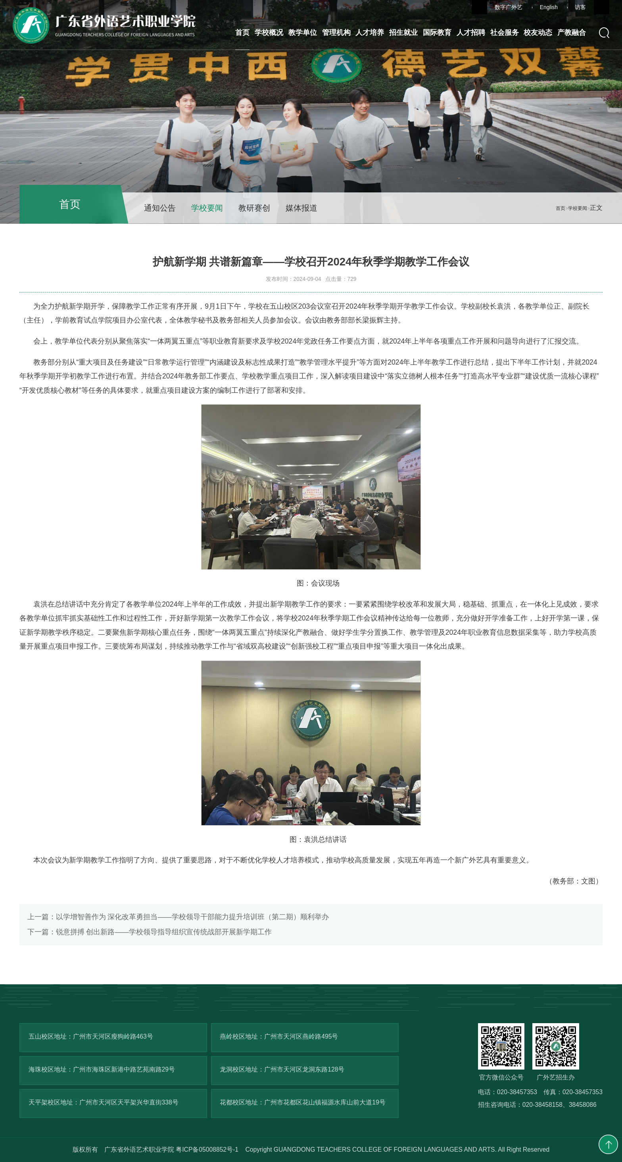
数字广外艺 (508, 7)
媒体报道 (301, 208)
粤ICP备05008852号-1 (207, 1149)
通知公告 (160, 208)
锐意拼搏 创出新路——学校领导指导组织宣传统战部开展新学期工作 (149, 932)
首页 (560, 208)
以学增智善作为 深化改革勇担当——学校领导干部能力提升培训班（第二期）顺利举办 (178, 917)
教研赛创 (254, 208)
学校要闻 (207, 208)
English (549, 7)
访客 (580, 7)
